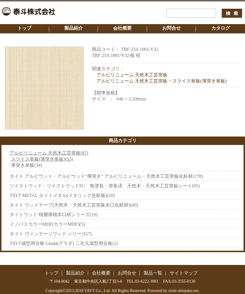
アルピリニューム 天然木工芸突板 (131, 74)
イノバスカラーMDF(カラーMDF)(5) (47, 224)
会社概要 (122, 28)
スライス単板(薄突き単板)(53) (42, 159)
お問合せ (171, 28)
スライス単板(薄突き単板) (199, 80)
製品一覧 (153, 272)
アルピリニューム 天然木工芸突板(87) (49, 152)
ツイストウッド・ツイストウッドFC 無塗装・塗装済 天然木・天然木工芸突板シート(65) (105, 185)
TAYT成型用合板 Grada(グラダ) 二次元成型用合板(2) (64, 243)
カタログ (220, 28)
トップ (24, 28)
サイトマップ (184, 272)
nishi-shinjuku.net (183, 290)
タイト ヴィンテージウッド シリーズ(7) (51, 233)
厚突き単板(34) (26, 165)
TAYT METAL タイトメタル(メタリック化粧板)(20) (62, 195)
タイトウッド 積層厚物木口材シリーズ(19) (54, 214)
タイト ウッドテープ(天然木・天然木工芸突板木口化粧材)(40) (74, 204)
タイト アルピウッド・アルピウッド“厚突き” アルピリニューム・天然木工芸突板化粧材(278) (106, 176)
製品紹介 (73, 28)
